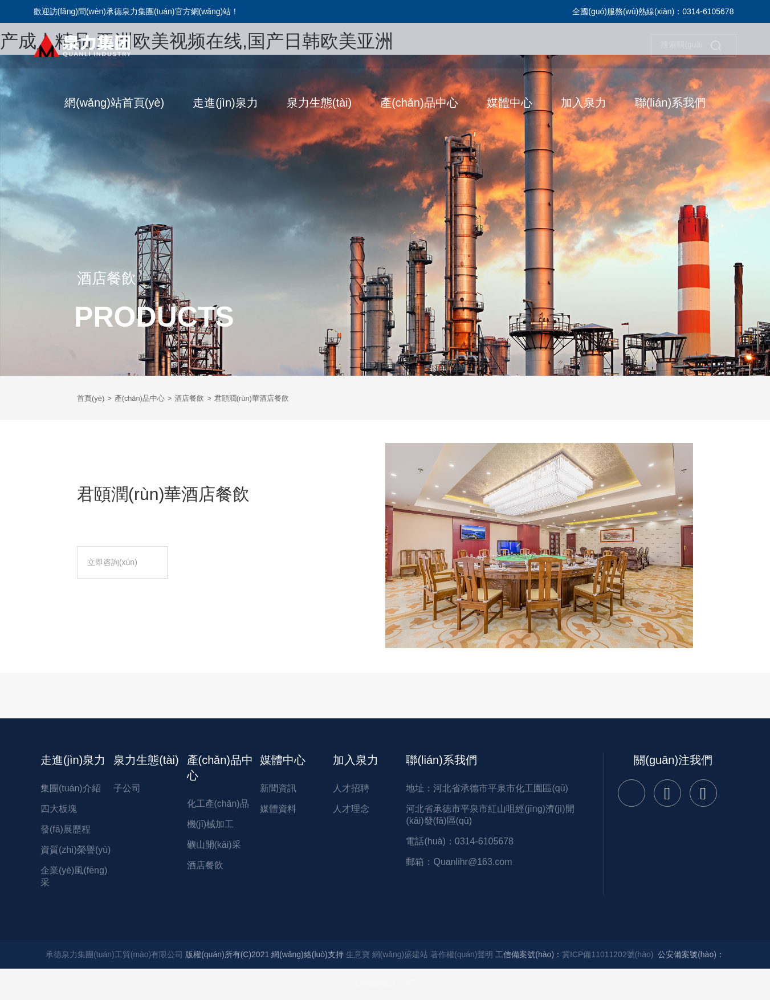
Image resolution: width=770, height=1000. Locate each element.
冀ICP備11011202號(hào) (607, 954)
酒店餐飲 (198, 398)
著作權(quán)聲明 (461, 954)
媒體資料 (278, 809)
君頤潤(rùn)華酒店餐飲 (264, 398)
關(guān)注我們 (673, 760)
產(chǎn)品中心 (144, 398)
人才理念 (351, 809)
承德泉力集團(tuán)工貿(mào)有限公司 (114, 954)
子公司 (127, 788)
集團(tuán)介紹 (70, 788)
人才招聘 (351, 788)
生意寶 (358, 954)
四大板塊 (58, 809)
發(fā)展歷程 (65, 829)
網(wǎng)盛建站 (400, 954)
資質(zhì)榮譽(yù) (75, 850)
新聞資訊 (278, 788)
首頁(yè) (92, 398)
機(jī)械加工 (210, 824)
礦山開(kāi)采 (214, 844)
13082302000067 (385, 982)
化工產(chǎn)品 (218, 803)
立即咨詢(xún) (129, 562)
